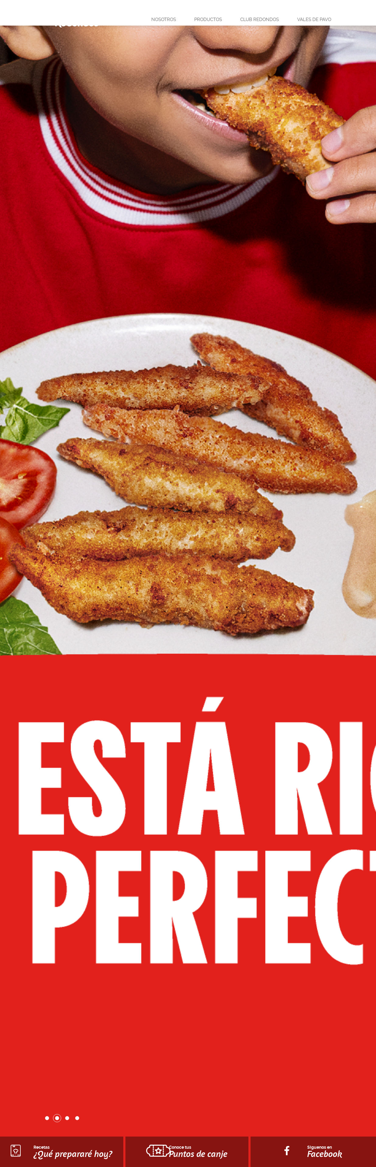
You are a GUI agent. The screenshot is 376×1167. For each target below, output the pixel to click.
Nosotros (163, 19)
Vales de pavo (314, 19)
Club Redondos (259, 19)
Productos (208, 19)
